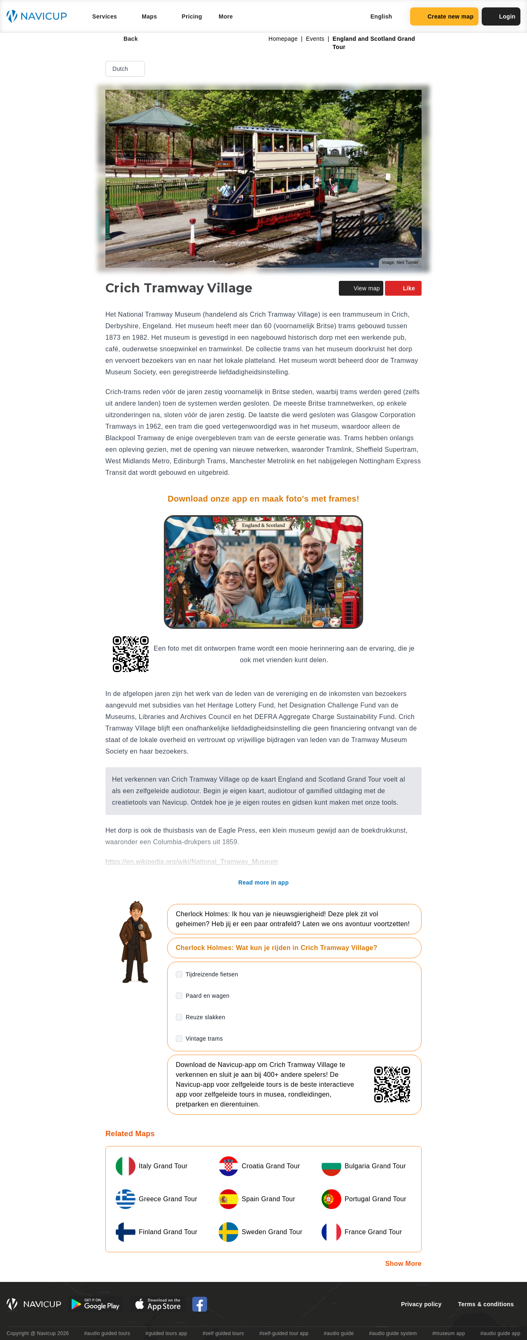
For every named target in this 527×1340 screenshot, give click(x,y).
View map (361, 288)
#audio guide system (393, 1333)
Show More (403, 1263)
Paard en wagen (207, 995)
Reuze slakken (205, 1017)
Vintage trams (204, 1038)
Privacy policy (421, 1304)
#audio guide (339, 1333)
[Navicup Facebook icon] (199, 1304)
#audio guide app (500, 1333)
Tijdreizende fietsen (212, 974)
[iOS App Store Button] (158, 1304)
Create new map (444, 16)
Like (403, 288)
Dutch (126, 69)
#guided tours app (166, 1333)
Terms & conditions (486, 1304)
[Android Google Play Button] (96, 1304)
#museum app (448, 1333)
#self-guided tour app (283, 1333)
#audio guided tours (107, 1333)
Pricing (192, 16)
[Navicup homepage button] (39, 16)
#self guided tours (223, 1333)
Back (125, 39)
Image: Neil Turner (400, 262)
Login (501, 16)
